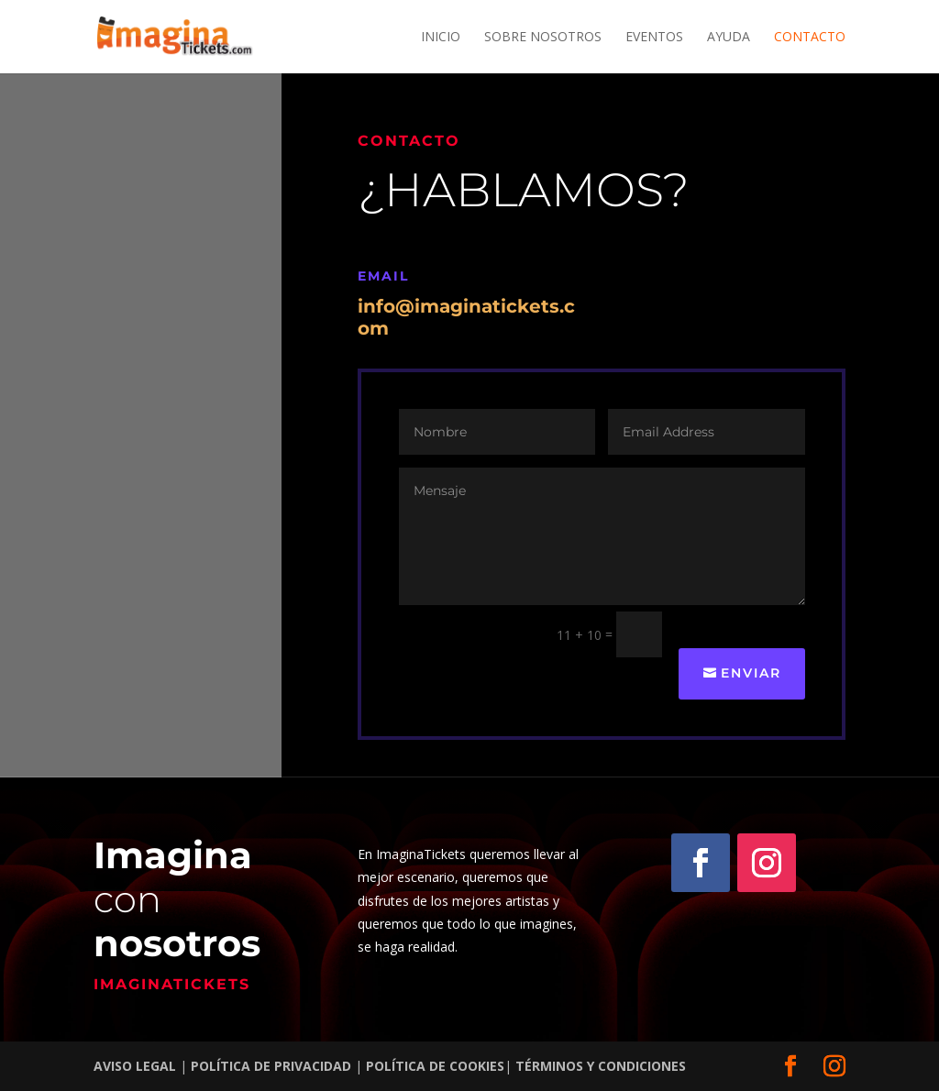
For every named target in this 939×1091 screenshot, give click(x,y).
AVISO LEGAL (137, 1065)
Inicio (440, 37)
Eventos (654, 37)
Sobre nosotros (543, 37)
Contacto (809, 37)
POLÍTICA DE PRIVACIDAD (269, 1065)
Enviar (751, 673)
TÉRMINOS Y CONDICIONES (600, 1065)
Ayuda (728, 37)
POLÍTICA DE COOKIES (435, 1065)
